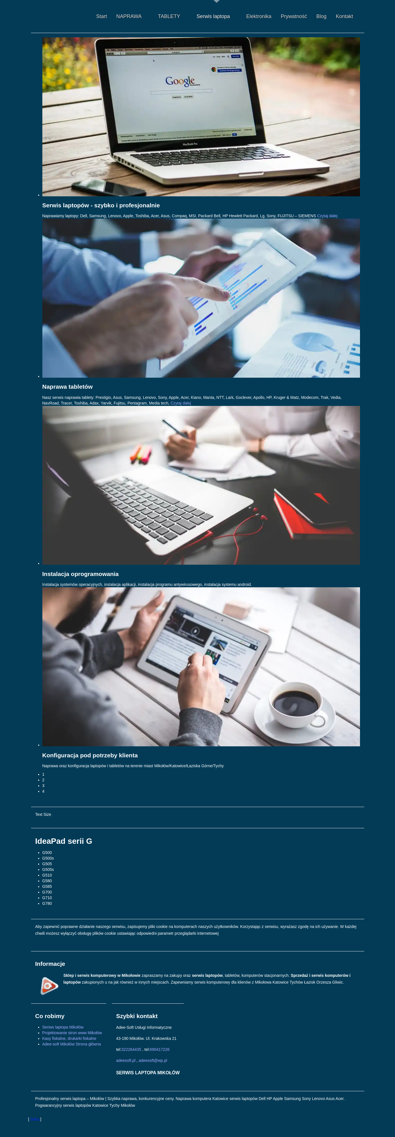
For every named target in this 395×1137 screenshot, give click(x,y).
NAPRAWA (133, 16)
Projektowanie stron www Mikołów (72, 1033)
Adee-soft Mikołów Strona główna (71, 1044)
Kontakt (344, 16)
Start (101, 16)
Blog (321, 16)
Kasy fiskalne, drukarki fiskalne (69, 1038)
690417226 (159, 1049)
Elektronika (258, 16)
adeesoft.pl (126, 1060)
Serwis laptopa (218, 16)
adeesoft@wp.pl (153, 1060)
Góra (34, 1119)
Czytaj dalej (327, 216)
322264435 (131, 1049)
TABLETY (174, 16)
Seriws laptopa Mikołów (63, 1027)
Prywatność (294, 16)
